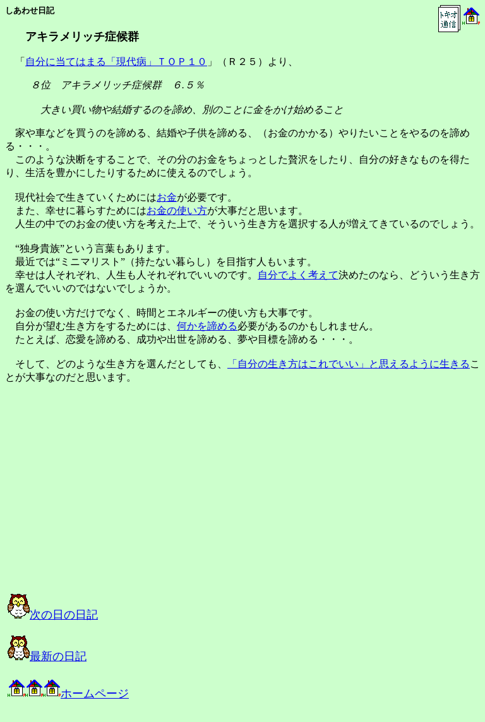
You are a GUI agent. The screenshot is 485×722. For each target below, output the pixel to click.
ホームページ (68, 693)
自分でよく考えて (298, 274)
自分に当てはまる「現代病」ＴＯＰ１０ (116, 61)
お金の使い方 (177, 210)
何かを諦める (207, 326)
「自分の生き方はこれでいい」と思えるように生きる (348, 363)
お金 (167, 197)
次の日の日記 (53, 614)
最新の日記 (47, 656)
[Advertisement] (135, 500)
